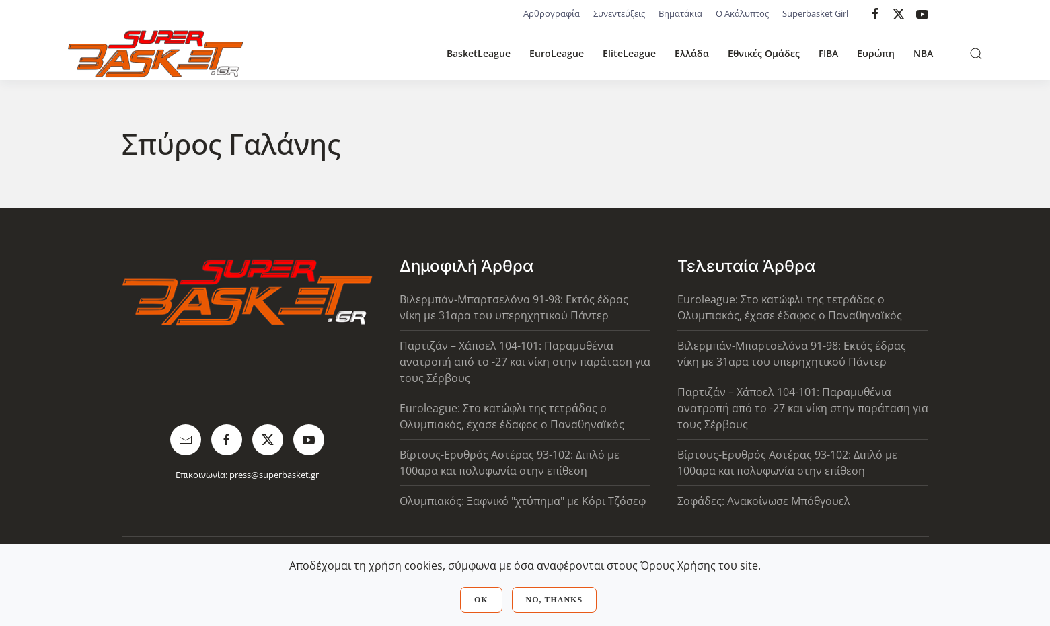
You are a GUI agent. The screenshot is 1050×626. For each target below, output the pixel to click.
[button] (976, 54)
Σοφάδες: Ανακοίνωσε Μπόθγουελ (763, 501)
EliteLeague (629, 53)
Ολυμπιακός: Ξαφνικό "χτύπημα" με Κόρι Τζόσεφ (523, 501)
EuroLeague (556, 53)
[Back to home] (155, 54)
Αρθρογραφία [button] (551, 13)
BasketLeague (479, 53)
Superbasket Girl (815, 13)
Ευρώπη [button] (876, 53)
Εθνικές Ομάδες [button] (764, 53)
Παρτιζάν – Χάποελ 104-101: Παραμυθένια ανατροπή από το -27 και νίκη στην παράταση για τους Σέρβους (525, 361)
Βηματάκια (680, 13)
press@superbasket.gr (274, 475)
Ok (481, 599)
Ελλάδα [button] (692, 53)
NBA (923, 53)
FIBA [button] (828, 53)
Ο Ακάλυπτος (742, 13)
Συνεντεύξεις (619, 13)
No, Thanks (554, 599)
